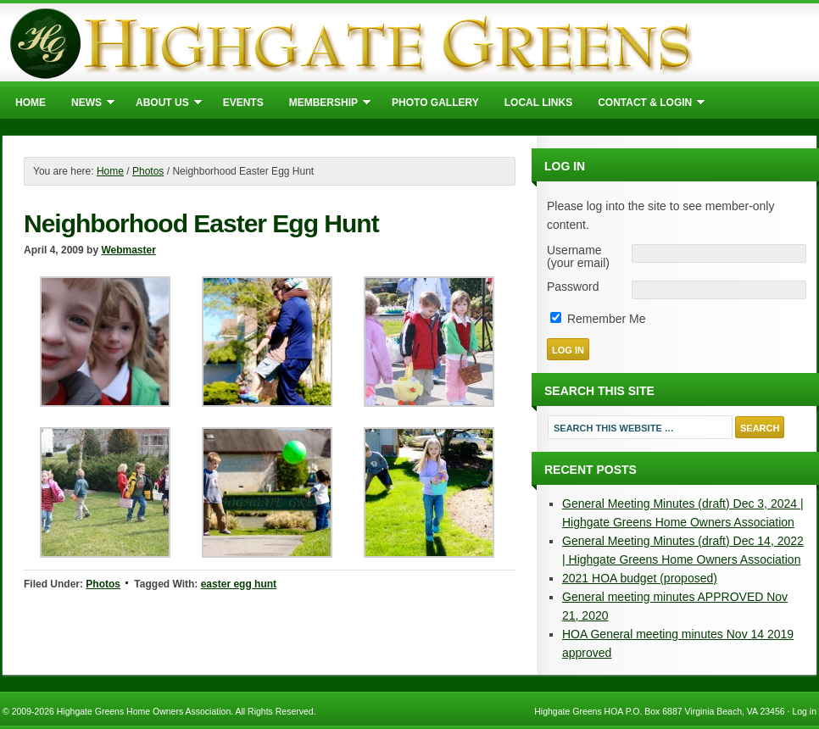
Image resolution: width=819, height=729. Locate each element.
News (86, 105)
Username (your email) (578, 257)
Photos (103, 584)
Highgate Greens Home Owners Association (409, 42)
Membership (323, 105)
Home (30, 103)
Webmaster (128, 250)
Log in (804, 711)
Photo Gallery (435, 103)
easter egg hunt (238, 584)
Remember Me (597, 319)
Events (243, 103)
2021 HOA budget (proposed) (639, 578)
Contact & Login (645, 105)
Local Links (538, 103)
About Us (162, 105)
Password (573, 287)
